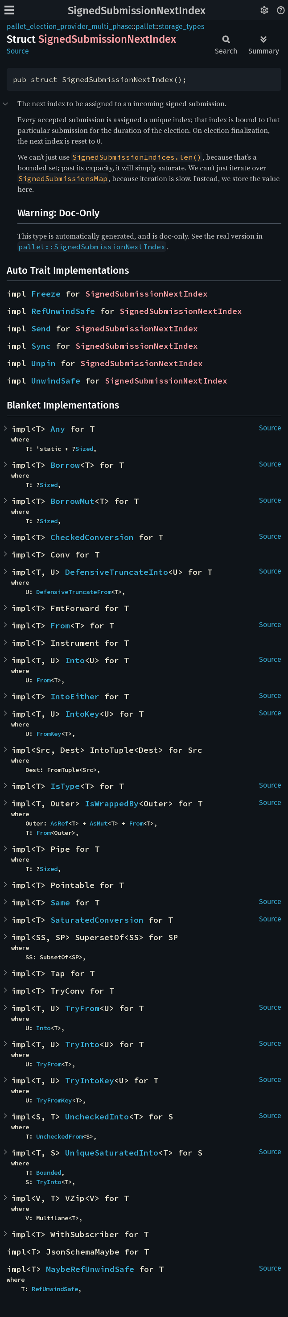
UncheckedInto (97, 1116)
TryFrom (82, 1008)
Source (18, 51)
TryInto (82, 1044)
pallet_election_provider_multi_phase (69, 26)
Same (60, 902)
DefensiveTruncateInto (116, 572)
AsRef (59, 823)
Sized (84, 449)
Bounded (48, 1172)
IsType (65, 786)
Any (57, 429)
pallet (145, 26)
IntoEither (74, 696)
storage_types (181, 26)
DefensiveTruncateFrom (73, 592)
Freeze (46, 294)
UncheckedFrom (59, 1136)
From (60, 625)
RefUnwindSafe (63, 311)
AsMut (98, 823)
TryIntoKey (89, 1080)
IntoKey (82, 714)
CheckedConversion (92, 537)
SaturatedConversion (97, 920)
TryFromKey (54, 1100)
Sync (41, 346)
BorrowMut (72, 501)
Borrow (65, 465)
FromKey (48, 734)
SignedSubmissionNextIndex (137, 10)
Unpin (43, 363)
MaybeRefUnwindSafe (90, 1269)
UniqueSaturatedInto (111, 1153)
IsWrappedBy (112, 803)
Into (75, 660)
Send (41, 328)
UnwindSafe (55, 381)
